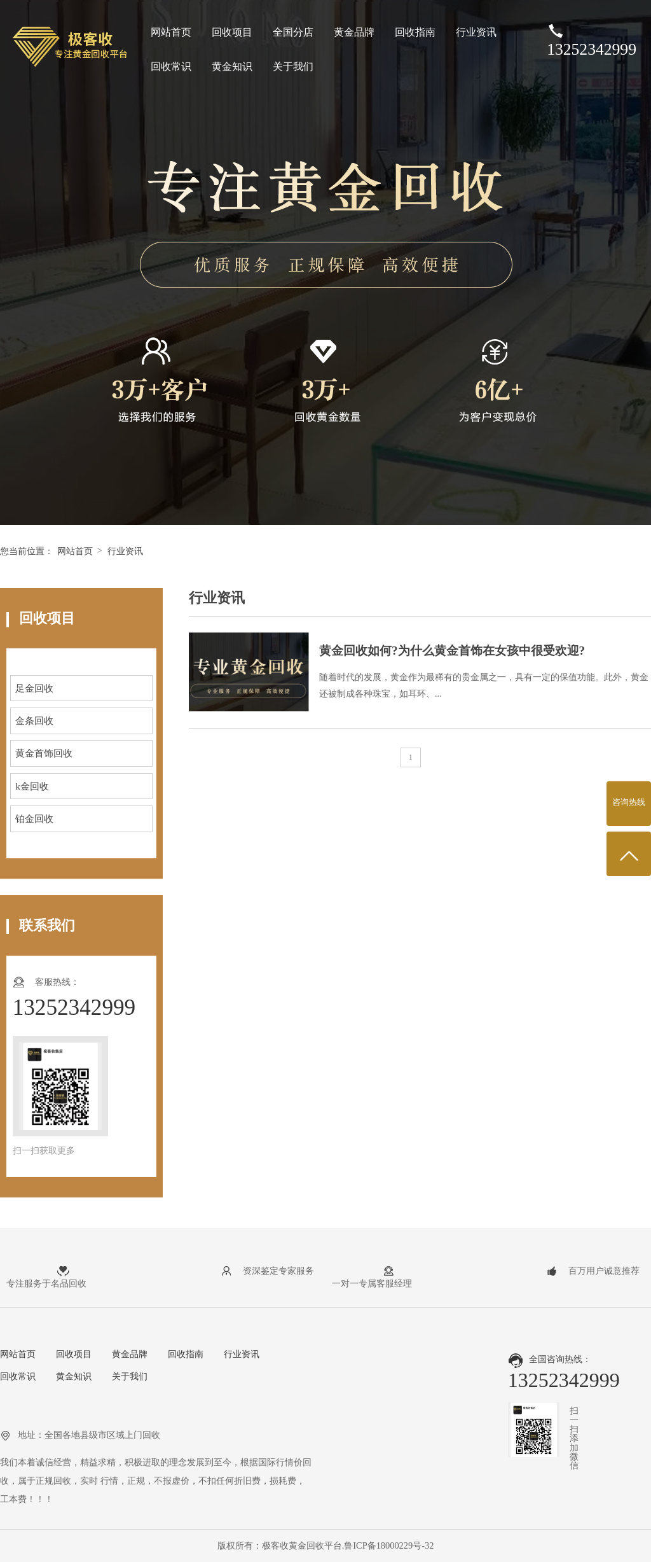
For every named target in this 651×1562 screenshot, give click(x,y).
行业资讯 (476, 32)
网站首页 (171, 32)
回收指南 (415, 32)
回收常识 (171, 66)
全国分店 (293, 32)
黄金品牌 (354, 32)
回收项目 (232, 32)
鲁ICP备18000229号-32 (389, 1545)
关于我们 (293, 66)
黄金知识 (232, 66)
